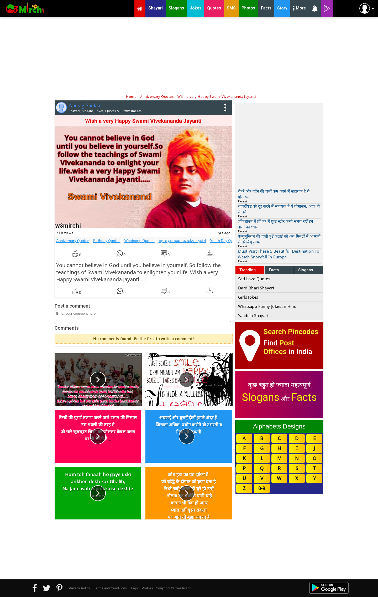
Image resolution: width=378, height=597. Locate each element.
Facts (274, 270)
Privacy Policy (79, 588)
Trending (247, 270)
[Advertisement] (189, 55)
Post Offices (278, 347)
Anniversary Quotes (72, 240)
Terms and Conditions (110, 588)
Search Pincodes (290, 331)
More (299, 8)
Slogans (305, 270)
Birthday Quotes (106, 240)
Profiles (147, 588)
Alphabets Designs (279, 426)
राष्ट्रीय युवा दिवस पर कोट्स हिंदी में (182, 240)
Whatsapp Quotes (139, 240)
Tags (134, 588)
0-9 (261, 488)
